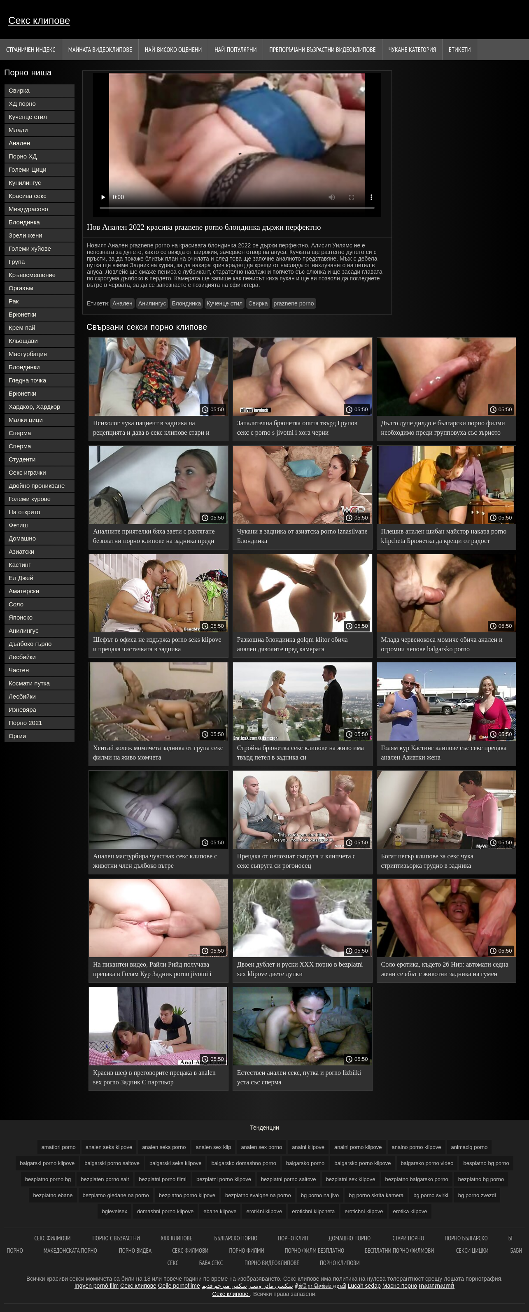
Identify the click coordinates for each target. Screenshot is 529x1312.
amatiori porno (59, 1147)
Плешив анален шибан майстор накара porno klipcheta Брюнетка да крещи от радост (444, 536)
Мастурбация (28, 353)
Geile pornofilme (179, 1285)
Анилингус (23, 630)
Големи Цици (28, 169)
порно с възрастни (116, 1238)
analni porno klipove (358, 1147)
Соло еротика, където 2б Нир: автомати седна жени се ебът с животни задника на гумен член (444, 970)
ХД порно (22, 103)
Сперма (20, 432)
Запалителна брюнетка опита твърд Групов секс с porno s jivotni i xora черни (297, 427)
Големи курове (30, 498)
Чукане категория (412, 49)
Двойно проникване (37, 485)
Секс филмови (53, 1238)
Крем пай (22, 327)
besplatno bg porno (486, 1163)
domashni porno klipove (165, 1211)
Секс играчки (27, 472)
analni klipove (308, 1147)
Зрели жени (25, 235)
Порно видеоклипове (272, 1263)
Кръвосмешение (32, 274)
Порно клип (293, 1238)
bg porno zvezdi (477, 1195)
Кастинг (20, 564)
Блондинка (24, 222)
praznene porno (294, 303)
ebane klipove (219, 1211)
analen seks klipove (109, 1147)
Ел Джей (21, 577)
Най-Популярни (235, 49)
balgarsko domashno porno (243, 1163)
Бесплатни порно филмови (400, 1250)
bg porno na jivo (320, 1195)
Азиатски (21, 551)
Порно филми (246, 1250)
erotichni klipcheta (313, 1211)
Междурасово (28, 208)
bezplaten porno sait (105, 1179)
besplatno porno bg (48, 1179)
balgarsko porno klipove (362, 1163)
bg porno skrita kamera (376, 1195)
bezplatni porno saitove (288, 1179)
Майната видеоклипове (100, 49)
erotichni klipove (364, 1211)
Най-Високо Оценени (173, 49)
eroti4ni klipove (264, 1211)
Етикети (460, 49)
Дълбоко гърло (30, 643)
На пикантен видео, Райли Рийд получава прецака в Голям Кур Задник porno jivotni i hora (152, 970)
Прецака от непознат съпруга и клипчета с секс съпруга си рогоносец (296, 861)
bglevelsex (114, 1211)
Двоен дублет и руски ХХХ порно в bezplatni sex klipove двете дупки (300, 969)
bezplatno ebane (52, 1195)
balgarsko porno (305, 1163)
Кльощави (23, 340)
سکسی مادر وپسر (271, 1285)
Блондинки (24, 367)
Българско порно (235, 1238)
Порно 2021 (25, 722)
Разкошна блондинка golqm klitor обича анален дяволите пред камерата (292, 644)
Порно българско (466, 1238)
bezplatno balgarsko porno (416, 1179)
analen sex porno (261, 1147)
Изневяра (22, 709)
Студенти (22, 459)
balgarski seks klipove (175, 1163)
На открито (24, 511)
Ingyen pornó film (97, 1285)
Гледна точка (27, 380)
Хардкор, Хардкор (34, 406)
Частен (19, 669)
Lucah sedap (364, 1285)
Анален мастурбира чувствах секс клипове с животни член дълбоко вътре (155, 861)
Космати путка (29, 683)
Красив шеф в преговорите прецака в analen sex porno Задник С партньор (154, 1077)
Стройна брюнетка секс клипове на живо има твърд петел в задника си (300, 752)
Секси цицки (473, 1250)
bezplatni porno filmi (162, 1179)
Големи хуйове (30, 248)
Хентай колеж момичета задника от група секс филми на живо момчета (158, 752)
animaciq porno (469, 1147)
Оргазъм (21, 287)
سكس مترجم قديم (224, 1285)
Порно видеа (135, 1250)
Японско (21, 617)
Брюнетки (22, 314)
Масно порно (399, 1285)
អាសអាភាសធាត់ (436, 1285)
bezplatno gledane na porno (116, 1195)
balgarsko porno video (427, 1163)
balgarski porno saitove (112, 1163)
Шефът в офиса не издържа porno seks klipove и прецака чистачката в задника (157, 644)
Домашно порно (350, 1238)
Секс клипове (39, 20)
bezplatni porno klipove (223, 1179)
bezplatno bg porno (481, 1179)
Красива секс (28, 195)
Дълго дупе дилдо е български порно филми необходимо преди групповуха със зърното (443, 427)
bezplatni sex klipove (350, 1179)
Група (17, 261)
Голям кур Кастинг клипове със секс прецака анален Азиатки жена (444, 752)
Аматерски (24, 590)
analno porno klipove (416, 1147)
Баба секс (211, 1263)
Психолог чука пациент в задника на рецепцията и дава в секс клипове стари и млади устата (151, 429)
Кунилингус (25, 182)
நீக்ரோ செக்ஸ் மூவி (320, 1285)
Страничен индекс (31, 49)
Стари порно (408, 1238)
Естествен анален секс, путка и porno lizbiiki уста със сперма (299, 1077)
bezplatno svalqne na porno (258, 1195)
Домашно (22, 538)
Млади (18, 129)
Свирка (19, 90)
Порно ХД (23, 156)
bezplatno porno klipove (187, 1195)
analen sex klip (213, 1147)
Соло (16, 604)
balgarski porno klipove (47, 1163)
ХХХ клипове (177, 1238)
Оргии (17, 735)
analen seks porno (164, 1147)
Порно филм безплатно (315, 1250)
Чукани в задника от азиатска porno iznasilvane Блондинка (302, 536)
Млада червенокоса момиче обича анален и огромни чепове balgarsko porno (442, 644)
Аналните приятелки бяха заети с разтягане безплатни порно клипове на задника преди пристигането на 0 (154, 537)
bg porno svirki (430, 1195)
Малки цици (26, 419)
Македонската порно (71, 1250)
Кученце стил (28, 116)
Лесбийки (22, 656)
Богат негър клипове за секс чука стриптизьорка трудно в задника (427, 861)
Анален (19, 143)
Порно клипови (340, 1263)
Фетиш (18, 525)
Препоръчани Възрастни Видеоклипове (322, 49)
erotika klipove (410, 1211)
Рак (14, 301)
